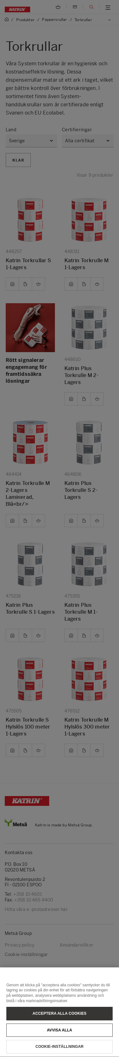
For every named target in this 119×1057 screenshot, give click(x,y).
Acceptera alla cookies (60, 1024)
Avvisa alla (59, 1040)
